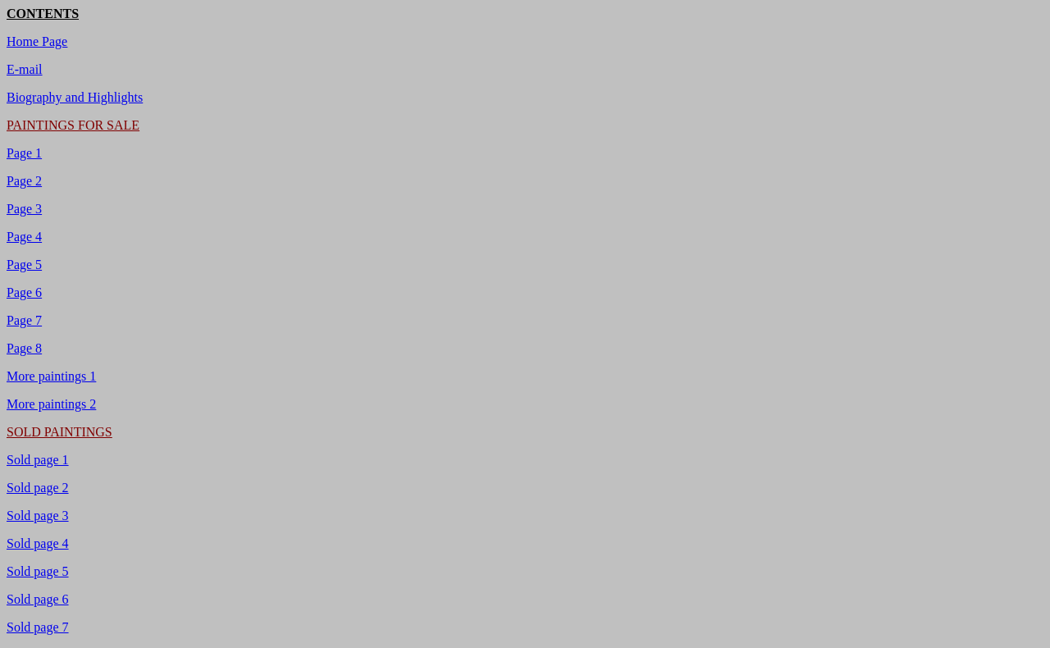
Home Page (37, 41)
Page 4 (24, 237)
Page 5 (24, 265)
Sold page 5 (38, 571)
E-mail (25, 69)
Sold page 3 (38, 516)
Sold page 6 (38, 599)
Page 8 (24, 348)
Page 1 (24, 153)
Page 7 (24, 320)
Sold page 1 (38, 460)
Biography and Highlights (75, 97)
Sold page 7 (38, 627)
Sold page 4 (38, 543)
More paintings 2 (51, 404)
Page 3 (24, 209)
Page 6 (24, 292)
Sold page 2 (38, 488)
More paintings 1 (51, 376)
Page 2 (24, 181)
